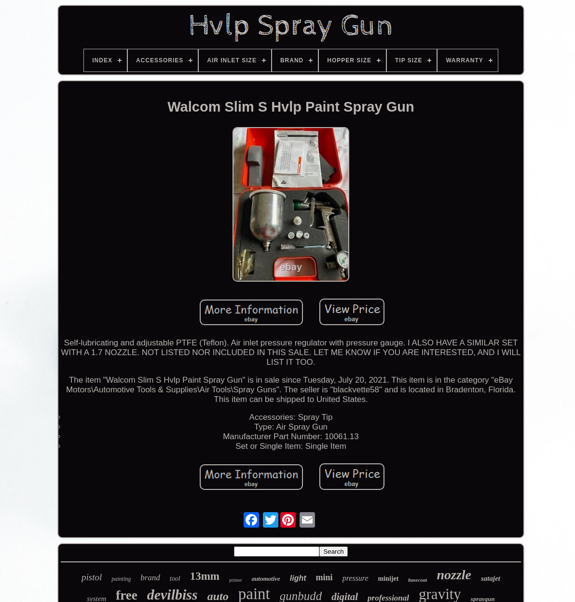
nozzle (454, 574)
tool (175, 578)
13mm (204, 576)
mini (324, 577)
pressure (355, 578)
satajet (490, 578)
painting (121, 578)
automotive (266, 578)
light (298, 578)
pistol (92, 577)
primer (235, 580)
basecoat (417, 580)
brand (150, 577)
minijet (388, 578)
